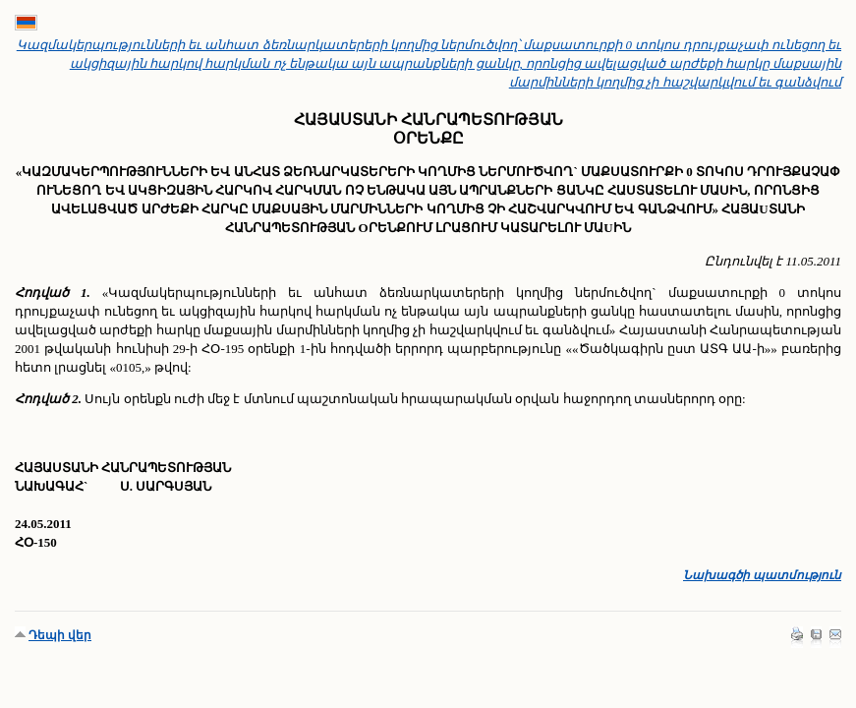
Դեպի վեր (60, 635)
